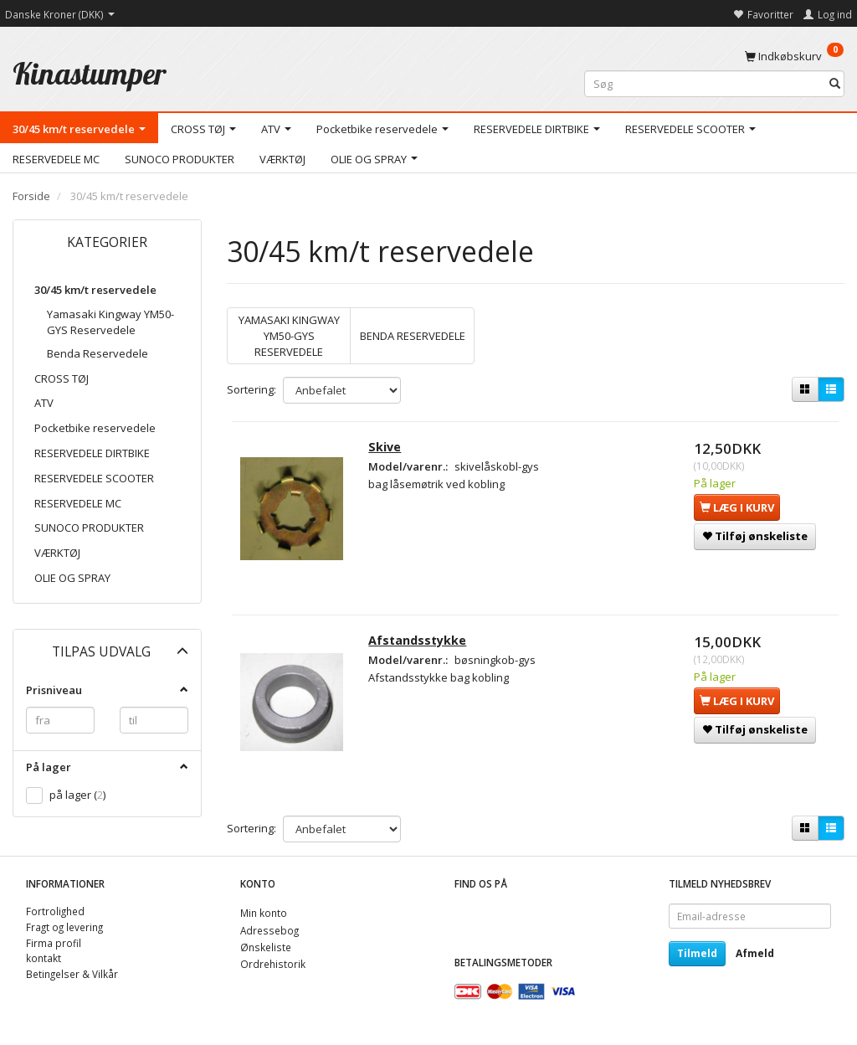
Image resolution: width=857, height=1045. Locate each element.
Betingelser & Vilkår (72, 974)
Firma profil (53, 943)
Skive (384, 447)
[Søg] (834, 84)
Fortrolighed (55, 911)
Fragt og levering (64, 927)
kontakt (43, 958)
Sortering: (251, 389)
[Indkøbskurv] (794, 55)
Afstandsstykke (417, 640)
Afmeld (755, 953)
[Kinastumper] (90, 73)
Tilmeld (697, 953)
